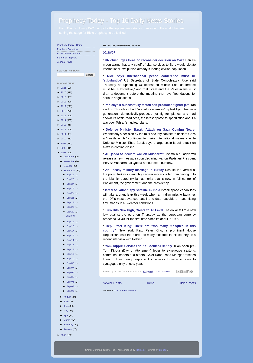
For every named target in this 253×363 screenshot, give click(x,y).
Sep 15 (70, 235)
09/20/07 (109, 52)
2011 (64, 134)
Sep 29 (70, 174)
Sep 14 (70, 240)
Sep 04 (70, 281)
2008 (64, 148)
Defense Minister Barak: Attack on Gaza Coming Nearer (151, 129)
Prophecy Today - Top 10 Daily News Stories (121, 20)
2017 (64, 106)
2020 (64, 92)
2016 (64, 111)
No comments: (164, 271)
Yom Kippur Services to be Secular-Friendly (139, 246)
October (68, 166)
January (68, 329)
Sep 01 (70, 291)
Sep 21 (70, 207)
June (66, 306)
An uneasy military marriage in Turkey (135, 170)
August (68, 296)
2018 (64, 101)
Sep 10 (70, 258)
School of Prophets (67, 57)
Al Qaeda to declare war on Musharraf (135, 154)
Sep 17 (70, 230)
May (66, 310)
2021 (64, 87)
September (70, 170)
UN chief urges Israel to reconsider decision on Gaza (145, 60)
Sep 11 (70, 254)
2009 (64, 143)
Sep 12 (70, 249)
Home (150, 283)
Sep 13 (70, 244)
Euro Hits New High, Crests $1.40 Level (134, 210)
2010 (64, 138)
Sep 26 (70, 188)
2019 (64, 97)
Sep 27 (70, 184)
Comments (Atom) (127, 290)
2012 (64, 129)
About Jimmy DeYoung (69, 53)
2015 (64, 115)
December (69, 156)
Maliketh (140, 350)
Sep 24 (70, 197)
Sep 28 (70, 179)
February (69, 324)
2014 (64, 120)
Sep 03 (70, 286)
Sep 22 (70, 202)
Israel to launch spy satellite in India (133, 190)
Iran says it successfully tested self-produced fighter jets (147, 105)
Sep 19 (70, 221)
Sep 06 (70, 272)
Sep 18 (70, 226)
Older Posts (187, 283)
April (66, 315)
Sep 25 (70, 193)
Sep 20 (70, 211)
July (66, 301)
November (69, 161)
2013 (64, 124)
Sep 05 (70, 277)
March (67, 320)
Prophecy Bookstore (68, 49)
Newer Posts (112, 283)
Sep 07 (70, 268)
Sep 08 (70, 263)
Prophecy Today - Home (70, 45)
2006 (64, 335)
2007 (64, 152)
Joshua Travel (64, 62)
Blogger (163, 350)
